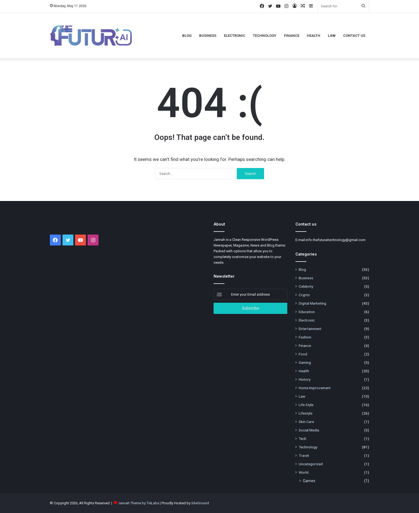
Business (207, 36)
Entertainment (310, 328)
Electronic (234, 36)
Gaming (305, 362)
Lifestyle (305, 413)
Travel (304, 455)
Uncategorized (311, 464)
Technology (264, 36)
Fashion (305, 337)
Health (313, 36)
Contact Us (354, 36)
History (304, 379)
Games (309, 481)
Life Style (306, 405)
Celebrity (306, 286)
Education (307, 312)
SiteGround (200, 503)
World (304, 472)
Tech (302, 438)
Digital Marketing (312, 303)
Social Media (309, 430)
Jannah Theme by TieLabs (138, 503)
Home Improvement (315, 388)
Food (303, 354)
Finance (291, 36)
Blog (186, 36)
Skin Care (306, 421)
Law (332, 36)
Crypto (304, 295)
